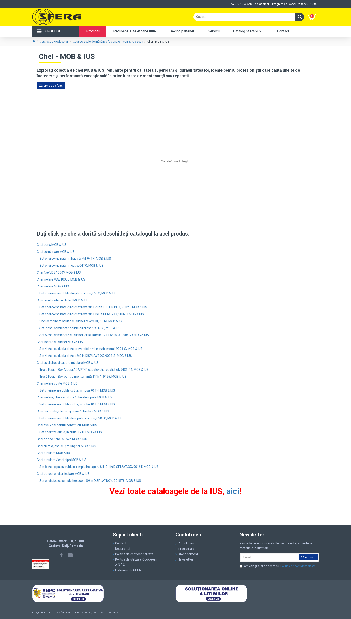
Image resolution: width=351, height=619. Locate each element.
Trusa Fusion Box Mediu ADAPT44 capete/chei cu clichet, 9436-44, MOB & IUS (94, 369)
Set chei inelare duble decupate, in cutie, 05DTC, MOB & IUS (80, 418)
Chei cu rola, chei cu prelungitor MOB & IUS (66, 446)
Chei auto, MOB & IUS (51, 244)
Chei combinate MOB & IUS (56, 251)
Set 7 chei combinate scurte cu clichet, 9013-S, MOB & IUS (80, 328)
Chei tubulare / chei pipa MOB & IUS (61, 460)
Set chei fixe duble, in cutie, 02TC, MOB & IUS (70, 432)
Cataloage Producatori (54, 41)
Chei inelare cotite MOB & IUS (57, 383)
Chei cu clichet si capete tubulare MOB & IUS (67, 362)
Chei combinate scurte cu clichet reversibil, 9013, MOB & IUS (81, 321)
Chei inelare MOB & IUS (53, 286)
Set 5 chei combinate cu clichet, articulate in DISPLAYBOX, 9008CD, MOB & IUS (94, 335)
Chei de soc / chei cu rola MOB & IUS (62, 439)
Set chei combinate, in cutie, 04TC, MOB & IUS (71, 265)
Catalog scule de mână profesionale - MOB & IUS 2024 (108, 41)
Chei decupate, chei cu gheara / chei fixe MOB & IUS (73, 411)
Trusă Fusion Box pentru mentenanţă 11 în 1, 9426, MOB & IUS (82, 376)
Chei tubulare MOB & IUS (54, 453)
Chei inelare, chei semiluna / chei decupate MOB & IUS (74, 397)
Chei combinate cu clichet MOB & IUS (62, 300)
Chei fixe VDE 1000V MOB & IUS (59, 272)
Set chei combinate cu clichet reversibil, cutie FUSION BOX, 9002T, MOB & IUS (93, 307)
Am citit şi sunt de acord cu (278, 566)
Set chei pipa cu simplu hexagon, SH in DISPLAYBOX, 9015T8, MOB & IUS (90, 480)
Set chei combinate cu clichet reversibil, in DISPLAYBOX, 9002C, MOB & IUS (91, 314)
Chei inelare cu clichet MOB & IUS (60, 342)
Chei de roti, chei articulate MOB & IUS (63, 473)
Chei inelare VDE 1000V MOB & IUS (61, 279)
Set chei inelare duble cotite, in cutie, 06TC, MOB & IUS (77, 404)
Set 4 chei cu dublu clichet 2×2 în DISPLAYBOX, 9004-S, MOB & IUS (85, 356)
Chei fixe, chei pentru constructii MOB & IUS (67, 425)
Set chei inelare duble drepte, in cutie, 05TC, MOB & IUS (77, 293)
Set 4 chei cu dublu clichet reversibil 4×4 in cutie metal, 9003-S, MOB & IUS (91, 349)
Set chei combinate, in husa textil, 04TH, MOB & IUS (75, 258)
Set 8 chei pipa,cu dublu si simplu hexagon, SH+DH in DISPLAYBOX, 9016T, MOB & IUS (99, 467)
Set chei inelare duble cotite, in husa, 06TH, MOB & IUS (77, 390)
